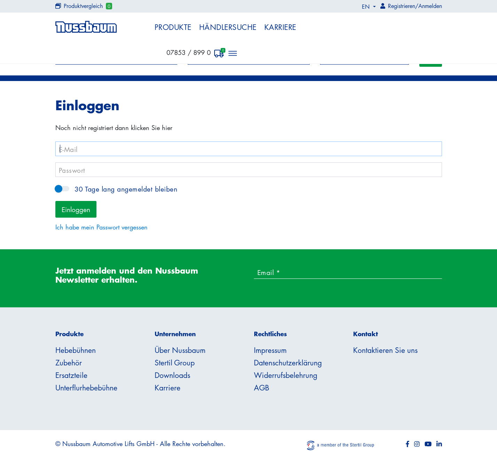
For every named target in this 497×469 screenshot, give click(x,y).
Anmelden (430, 6)
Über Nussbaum (180, 350)
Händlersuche (228, 27)
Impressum (270, 350)
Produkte (173, 27)
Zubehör (68, 362)
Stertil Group (175, 362)
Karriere (280, 27)
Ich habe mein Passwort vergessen (101, 227)
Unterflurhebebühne (86, 388)
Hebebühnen (75, 350)
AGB (261, 388)
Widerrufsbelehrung (285, 375)
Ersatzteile (71, 375)
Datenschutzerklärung (288, 362)
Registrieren (401, 6)
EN (366, 6)
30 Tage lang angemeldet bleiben (62, 188)
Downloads (172, 375)
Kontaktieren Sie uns (385, 350)
